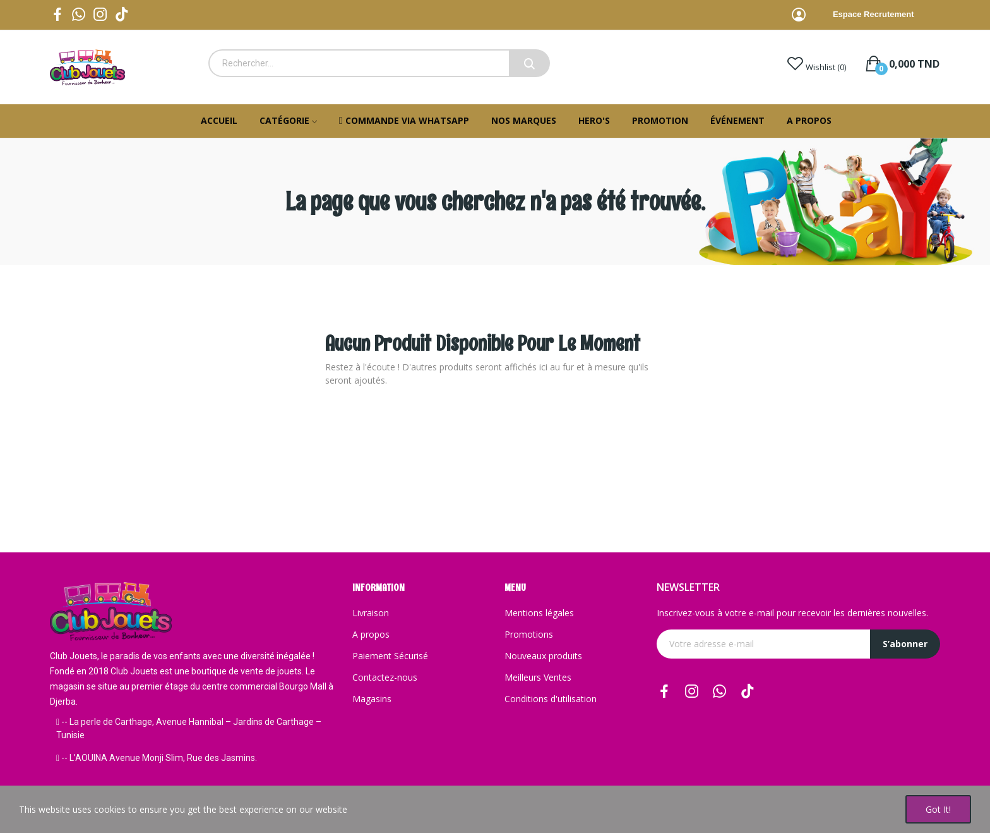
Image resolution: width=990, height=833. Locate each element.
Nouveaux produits (543, 656)
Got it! (938, 809)
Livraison (370, 613)
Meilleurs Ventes (537, 677)
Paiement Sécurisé (390, 656)
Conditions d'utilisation (550, 699)
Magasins (371, 699)
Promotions (528, 634)
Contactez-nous (384, 677)
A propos (371, 634)
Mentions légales (539, 613)
